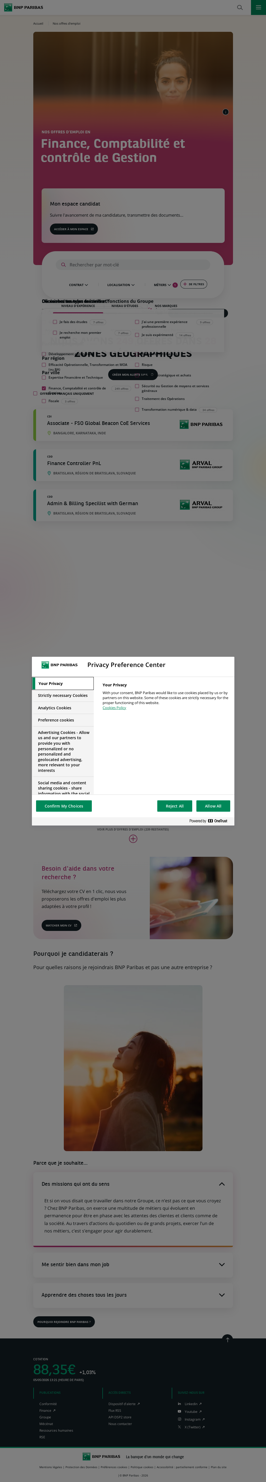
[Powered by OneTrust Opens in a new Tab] (210, 821)
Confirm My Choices (64, 806)
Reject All (175, 806)
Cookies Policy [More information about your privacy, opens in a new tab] (114, 707)
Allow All (213, 806)
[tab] (62, 684)
